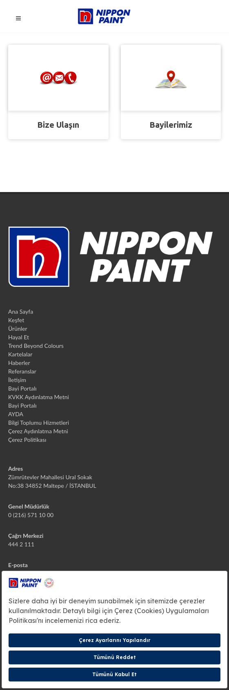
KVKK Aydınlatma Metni (38, 396)
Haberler (19, 362)
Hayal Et (18, 337)
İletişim (17, 379)
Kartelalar (20, 354)
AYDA (15, 414)
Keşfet (16, 320)
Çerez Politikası (27, 439)
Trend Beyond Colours (36, 345)
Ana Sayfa (20, 311)
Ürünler (17, 328)
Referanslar (22, 371)
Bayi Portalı (22, 388)
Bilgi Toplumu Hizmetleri (38, 422)
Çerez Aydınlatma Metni (38, 431)
